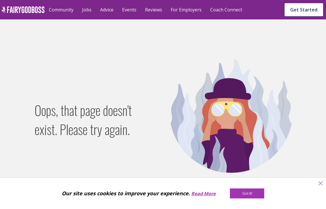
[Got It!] (247, 193)
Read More (203, 193)
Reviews (153, 10)
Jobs (87, 10)
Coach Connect (226, 10)
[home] (23, 9)
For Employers (186, 10)
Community (61, 10)
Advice (107, 10)
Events (129, 10)
